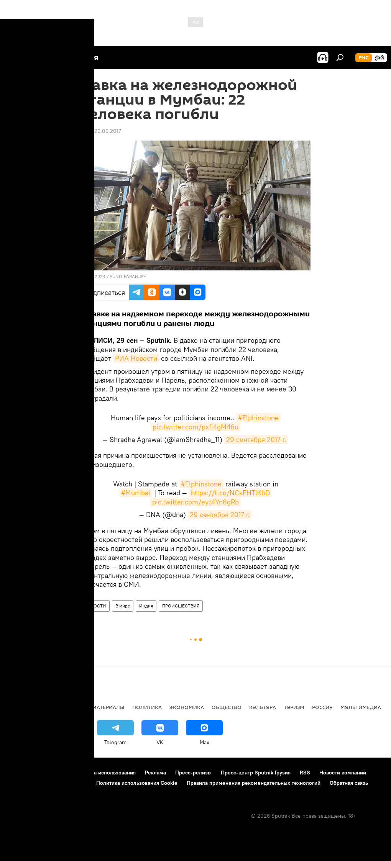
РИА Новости (136, 358)
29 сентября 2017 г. (256, 439)
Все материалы (103, 707)
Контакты (54, 772)
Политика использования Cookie (136, 782)
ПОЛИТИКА (147, 707)
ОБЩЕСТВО (227, 707)
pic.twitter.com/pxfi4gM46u (195, 426)
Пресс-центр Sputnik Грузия (256, 772)
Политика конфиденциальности (47, 782)
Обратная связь (349, 782)
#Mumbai (135, 492)
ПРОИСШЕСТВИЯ (180, 606)
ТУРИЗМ (294, 707)
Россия (322, 707)
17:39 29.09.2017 (100, 131)
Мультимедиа (360, 707)
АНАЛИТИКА (57, 707)
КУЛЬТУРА (262, 707)
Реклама (155, 772)
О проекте (21, 772)
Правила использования (106, 772)
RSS (305, 772)
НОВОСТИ (95, 606)
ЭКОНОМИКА (186, 707)
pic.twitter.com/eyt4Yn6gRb (195, 502)
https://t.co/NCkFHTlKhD (230, 492)
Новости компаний (342, 772)
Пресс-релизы (193, 772)
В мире (122, 606)
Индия (146, 606)
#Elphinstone (258, 417)
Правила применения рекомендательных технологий (253, 782)
